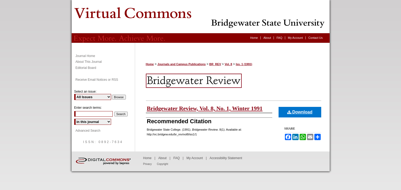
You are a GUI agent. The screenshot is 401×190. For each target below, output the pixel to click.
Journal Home (85, 56)
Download (300, 112)
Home (150, 64)
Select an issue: (85, 91)
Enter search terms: (88, 108)
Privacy (147, 164)
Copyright (162, 164)
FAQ (176, 158)
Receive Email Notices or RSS (97, 80)
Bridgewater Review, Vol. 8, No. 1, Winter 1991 (205, 108)
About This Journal (89, 62)
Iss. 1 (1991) (244, 64)
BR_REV (215, 64)
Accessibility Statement (226, 158)
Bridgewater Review (201, 16)
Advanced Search (88, 130)
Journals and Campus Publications (181, 64)
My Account (194, 158)
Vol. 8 (228, 64)
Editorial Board (86, 68)
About (162, 158)
